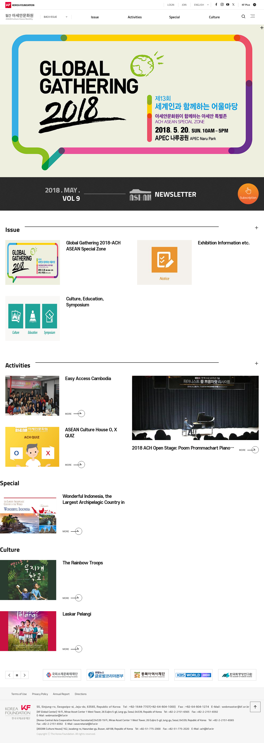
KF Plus (246, 5)
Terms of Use (19, 694)
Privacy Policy (40, 694)
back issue (50, 17)
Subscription (248, 197)
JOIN (184, 5)
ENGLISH (199, 5)
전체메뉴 (252, 16)
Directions (81, 694)
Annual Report (61, 694)
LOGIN (170, 5)
